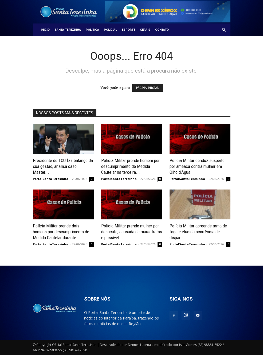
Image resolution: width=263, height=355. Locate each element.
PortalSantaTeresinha (50, 179)
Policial (110, 29)
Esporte (128, 29)
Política (92, 29)
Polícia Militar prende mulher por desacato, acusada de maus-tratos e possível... (131, 231)
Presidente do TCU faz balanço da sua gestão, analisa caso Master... (63, 166)
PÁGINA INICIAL (147, 88)
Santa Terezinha (67, 29)
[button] (224, 30)
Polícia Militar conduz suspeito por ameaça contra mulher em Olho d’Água (197, 166)
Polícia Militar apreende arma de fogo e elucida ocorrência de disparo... (198, 231)
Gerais (145, 29)
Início (45, 29)
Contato (162, 29)
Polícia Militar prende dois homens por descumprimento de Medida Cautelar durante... (61, 231)
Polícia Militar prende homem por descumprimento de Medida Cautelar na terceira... (130, 166)
